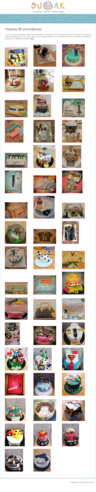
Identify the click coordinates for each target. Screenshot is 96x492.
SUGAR (48, 7)
